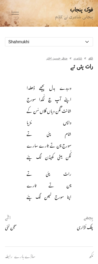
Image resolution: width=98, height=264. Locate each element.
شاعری (77, 58)
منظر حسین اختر (56, 58)
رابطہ (9, 255)
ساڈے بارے (25, 255)
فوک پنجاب (81, 10)
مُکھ (90, 58)
